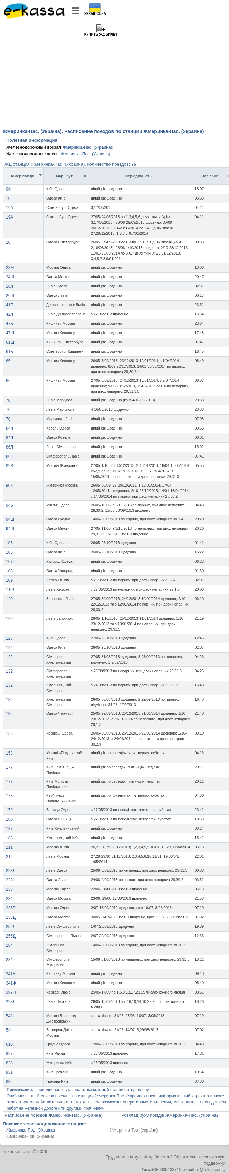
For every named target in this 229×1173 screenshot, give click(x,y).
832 (9, 1081)
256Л (11, 926)
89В (9, 465)
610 (9, 1044)
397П (11, 992)
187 (9, 828)
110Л (11, 589)
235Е (11, 908)
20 (8, 242)
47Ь (9, 323)
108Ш (11, 571)
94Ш (10, 519)
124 (9, 647)
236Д (11, 917)
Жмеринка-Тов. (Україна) (134, 1130)
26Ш (10, 295)
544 (9, 1030)
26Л (9, 286)
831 (9, 1072)
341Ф (11, 983)
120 (9, 599)
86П (9, 456)
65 (8, 361)
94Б (9, 505)
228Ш (11, 880)
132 (9, 657)
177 (9, 767)
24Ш (10, 277)
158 (9, 753)
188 (9, 837)
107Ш (11, 561)
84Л (9, 428)
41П (9, 305)
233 (9, 889)
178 (9, 795)
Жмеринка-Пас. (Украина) (87, 147)
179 (9, 809)
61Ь (9, 351)
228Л (11, 870)
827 (9, 1053)
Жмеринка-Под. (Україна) (30, 1130)
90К (9, 485)
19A (9, 207)
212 (9, 856)
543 (9, 1016)
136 (9, 713)
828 (9, 1063)
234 (9, 898)
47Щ (10, 333)
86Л (9, 447)
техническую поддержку (213, 1160)
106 (9, 552)
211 (9, 847)
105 (9, 543)
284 (9, 945)
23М (10, 267)
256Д (11, 936)
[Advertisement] (114, 72)
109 (9, 580)
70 (8, 400)
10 (8, 198)
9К (8, 189)
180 (9, 819)
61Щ (10, 342)
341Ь (11, 973)
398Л (11, 1001)
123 (9, 638)
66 (8, 380)
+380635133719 (166, 1169)
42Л (9, 314)
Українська (95, 14)
